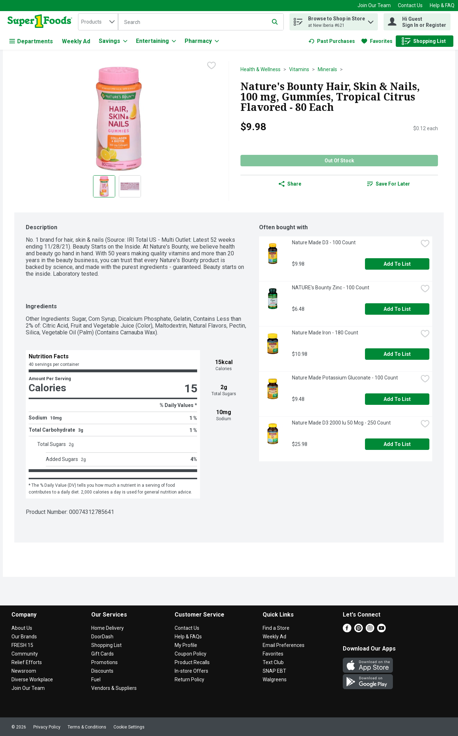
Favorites (273, 654)
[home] (41, 21)
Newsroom (23, 671)
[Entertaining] (156, 41)
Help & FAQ (442, 5)
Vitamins (299, 69)
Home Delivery (107, 628)
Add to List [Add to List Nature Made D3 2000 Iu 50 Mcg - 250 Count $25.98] (397, 444)
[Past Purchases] (331, 41)
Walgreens (275, 679)
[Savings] (113, 41)
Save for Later (388, 184)
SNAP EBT (274, 671)
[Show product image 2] (130, 186)
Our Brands (24, 636)
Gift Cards (102, 654)
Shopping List (106, 645)
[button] (371, 20)
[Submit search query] (275, 22)
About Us (21, 628)
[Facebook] (347, 630)
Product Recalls (192, 662)
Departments (31, 41)
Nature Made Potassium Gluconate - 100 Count (345, 378)
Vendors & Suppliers (114, 688)
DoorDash (102, 636)
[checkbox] (211, 66)
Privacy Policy (46, 727)
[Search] (200, 22)
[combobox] (98, 21)
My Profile (186, 645)
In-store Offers (191, 671)
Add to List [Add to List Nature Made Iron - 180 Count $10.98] (397, 354)
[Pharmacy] (202, 41)
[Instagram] (370, 630)
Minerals (327, 69)
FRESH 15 (22, 645)
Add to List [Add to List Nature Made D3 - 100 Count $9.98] (397, 264)
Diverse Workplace (32, 679)
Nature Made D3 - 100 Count (324, 242)
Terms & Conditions (87, 727)
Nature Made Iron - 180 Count (325, 332)
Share (290, 184)
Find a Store (276, 628)
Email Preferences (283, 645)
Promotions (104, 662)
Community (24, 654)
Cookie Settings (129, 727)
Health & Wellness (260, 69)
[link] (331, 41)
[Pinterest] (358, 630)
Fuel (96, 679)
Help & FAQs (188, 636)
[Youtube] (381, 630)
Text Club (273, 662)
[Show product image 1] (104, 186)
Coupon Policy (190, 654)
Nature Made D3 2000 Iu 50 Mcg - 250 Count (341, 423)
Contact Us (410, 5)
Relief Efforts (26, 662)
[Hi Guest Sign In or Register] (417, 21)
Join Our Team (374, 5)
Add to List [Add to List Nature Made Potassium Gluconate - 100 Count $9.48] (397, 399)
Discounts (102, 671)
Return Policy (189, 679)
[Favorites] (377, 41)
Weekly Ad (76, 41)
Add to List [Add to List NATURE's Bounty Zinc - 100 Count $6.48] (397, 309)
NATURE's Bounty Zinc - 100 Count (330, 287)
